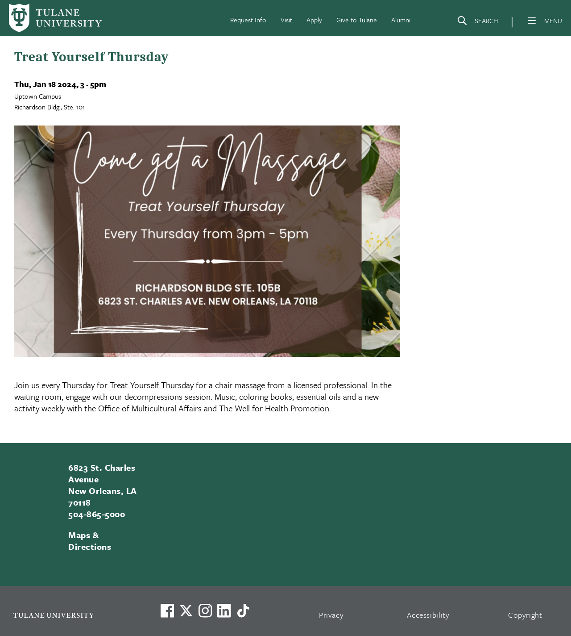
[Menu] (531, 20)
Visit (286, 20)
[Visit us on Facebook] (167, 610)
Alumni (400, 20)
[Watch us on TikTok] (243, 610)
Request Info (248, 20)
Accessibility (428, 614)
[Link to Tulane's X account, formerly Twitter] (186, 610)
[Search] (477, 22)
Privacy (331, 614)
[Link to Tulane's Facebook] (205, 610)
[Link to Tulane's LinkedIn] (224, 610)
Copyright (525, 614)
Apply (314, 20)
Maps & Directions (89, 540)
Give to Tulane (356, 20)
